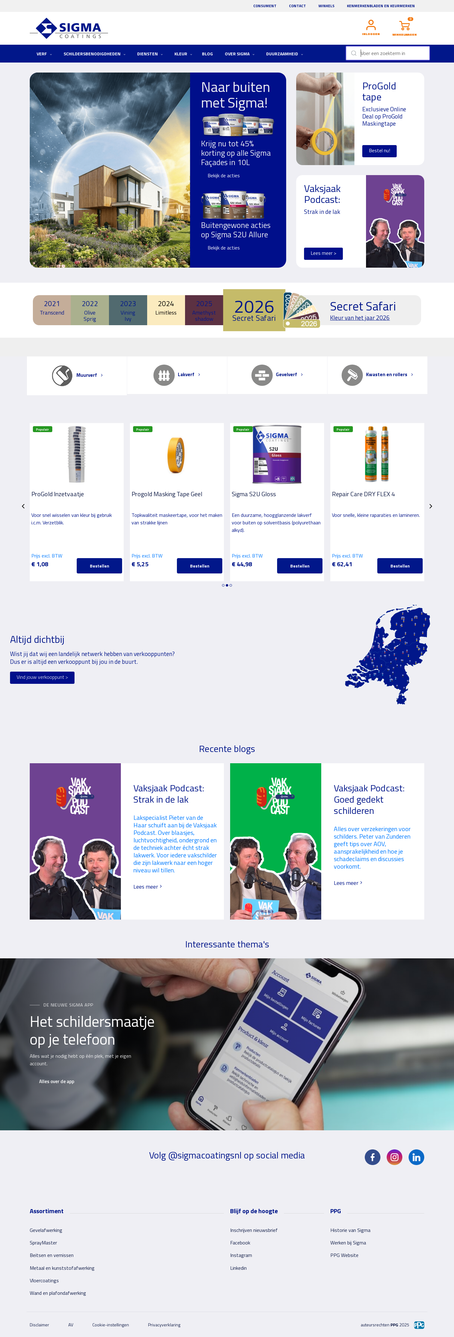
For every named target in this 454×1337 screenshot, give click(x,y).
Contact (297, 6)
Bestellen (99, 566)
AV (70, 1324)
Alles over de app (56, 1081)
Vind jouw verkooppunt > (42, 677)
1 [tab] (223, 585)
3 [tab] (231, 585)
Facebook (240, 1242)
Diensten (150, 53)
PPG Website (344, 1255)
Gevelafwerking (46, 1230)
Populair (42, 429)
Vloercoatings (44, 1280)
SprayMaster (43, 1242)
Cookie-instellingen (110, 1324)
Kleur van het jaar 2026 (360, 317)
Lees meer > (323, 253)
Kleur (183, 53)
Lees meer (148, 886)
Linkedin (238, 1268)
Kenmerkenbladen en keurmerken (381, 6)
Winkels (326, 6)
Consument (264, 6)
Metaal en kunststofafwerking (62, 1268)
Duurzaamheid (284, 53)
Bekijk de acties (224, 175)
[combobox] (388, 53)
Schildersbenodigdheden (95, 53)
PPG (394, 1324)
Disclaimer (39, 1324)
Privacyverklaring (164, 1324)
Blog (207, 53)
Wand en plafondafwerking (58, 1293)
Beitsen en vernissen (52, 1255)
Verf (44, 53)
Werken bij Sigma (348, 1242)
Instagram (241, 1255)
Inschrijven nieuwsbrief (254, 1230)
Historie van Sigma (350, 1230)
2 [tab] (227, 585)
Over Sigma (240, 53)
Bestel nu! (379, 150)
